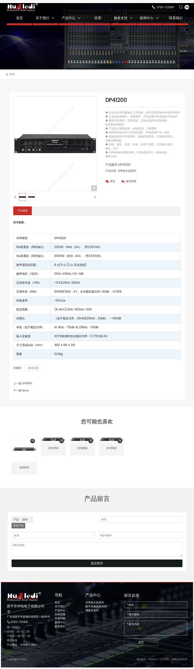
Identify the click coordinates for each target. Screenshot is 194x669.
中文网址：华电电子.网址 (22, 645)
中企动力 (153, 659)
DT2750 (53, 448)
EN (187, 7)
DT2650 (82, 448)
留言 (112, 181)
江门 (161, 659)
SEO (167, 659)
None (25, 390)
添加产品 (18, 525)
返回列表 (131, 181)
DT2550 (111, 448)
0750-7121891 (165, 7)
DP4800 (27, 383)
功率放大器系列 (127, 171)
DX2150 (24, 467)
